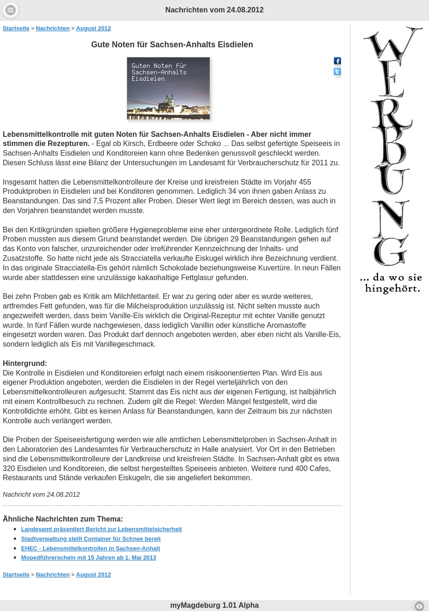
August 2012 (93, 28)
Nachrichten (53, 28)
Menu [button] (10, 10)
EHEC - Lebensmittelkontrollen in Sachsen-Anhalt (90, 548)
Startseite (16, 28)
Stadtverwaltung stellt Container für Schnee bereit (91, 538)
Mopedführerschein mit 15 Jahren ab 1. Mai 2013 (88, 557)
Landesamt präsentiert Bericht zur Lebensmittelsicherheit (101, 529)
